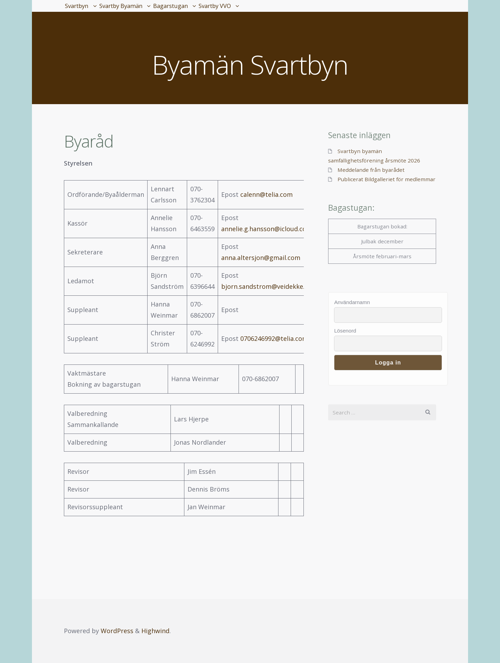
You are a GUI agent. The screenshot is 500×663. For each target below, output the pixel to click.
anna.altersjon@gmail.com (260, 257)
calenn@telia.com (266, 194)
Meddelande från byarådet (371, 169)
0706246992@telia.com (274, 338)
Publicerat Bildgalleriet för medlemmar (386, 179)
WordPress (117, 631)
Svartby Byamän (145, 10)
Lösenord (345, 331)
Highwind (155, 631)
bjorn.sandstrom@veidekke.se (266, 286)
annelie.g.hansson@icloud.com (266, 229)
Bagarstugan (212, 10)
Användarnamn (352, 302)
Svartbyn (84, 10)
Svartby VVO (273, 10)
